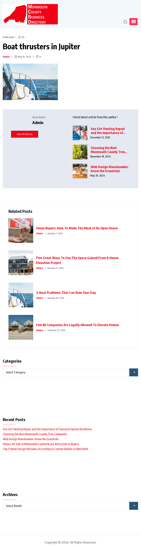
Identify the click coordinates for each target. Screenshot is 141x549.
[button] (133, 21)
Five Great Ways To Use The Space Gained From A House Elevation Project (77, 260)
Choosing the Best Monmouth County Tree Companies (108, 150)
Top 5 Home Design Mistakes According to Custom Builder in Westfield (45, 449)
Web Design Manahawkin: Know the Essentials (110, 169)
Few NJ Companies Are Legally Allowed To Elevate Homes (77, 325)
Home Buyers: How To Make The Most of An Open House (77, 228)
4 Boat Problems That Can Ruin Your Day (66, 292)
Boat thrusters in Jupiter (41, 46)
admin (6, 56)
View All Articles (24, 134)
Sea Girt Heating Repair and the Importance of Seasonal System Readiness (108, 131)
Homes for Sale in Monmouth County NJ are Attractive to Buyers (41, 444)
